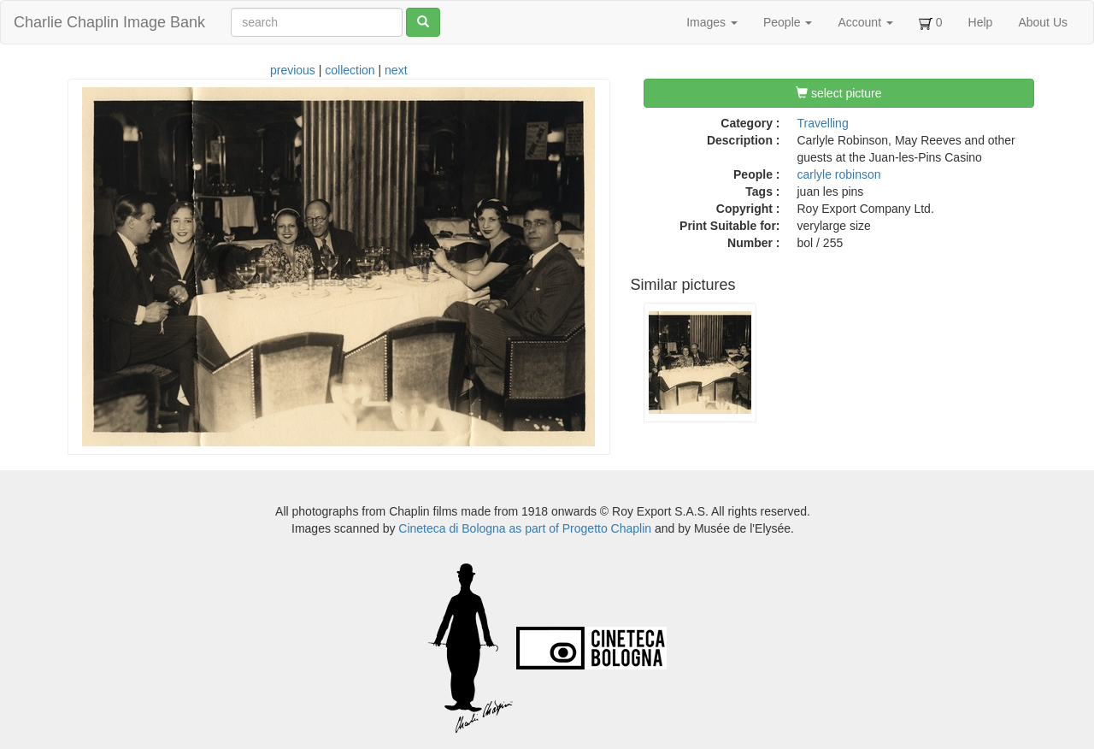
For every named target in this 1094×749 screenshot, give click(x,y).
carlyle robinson (839, 174)
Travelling (823, 123)
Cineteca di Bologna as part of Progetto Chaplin (524, 528)
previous (292, 70)
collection (349, 70)
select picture (838, 93)
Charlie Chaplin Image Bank (109, 22)
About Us (1043, 22)
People (787, 22)
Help (980, 22)
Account (865, 22)
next (396, 70)
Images (712, 22)
